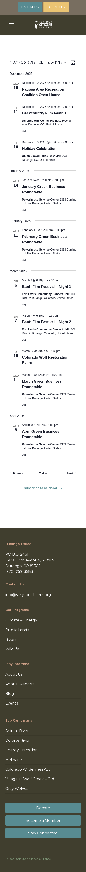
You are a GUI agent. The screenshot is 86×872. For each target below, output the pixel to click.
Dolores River (17, 740)
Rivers (10, 639)
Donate (43, 808)
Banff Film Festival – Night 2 (46, 322)
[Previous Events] (17, 474)
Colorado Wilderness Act (27, 769)
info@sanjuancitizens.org (28, 595)
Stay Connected (43, 833)
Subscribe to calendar (40, 488)
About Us (13, 674)
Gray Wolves (16, 788)
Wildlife (12, 649)
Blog (9, 693)
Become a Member (43, 820)
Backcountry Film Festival (44, 113)
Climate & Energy (21, 620)
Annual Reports (19, 684)
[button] (12, 23)
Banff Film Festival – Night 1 (46, 287)
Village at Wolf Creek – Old (29, 779)
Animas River (17, 731)
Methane (13, 760)
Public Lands (17, 630)
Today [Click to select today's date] (43, 473)
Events (11, 703)
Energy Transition (21, 750)
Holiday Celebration (39, 148)
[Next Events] (71, 474)
